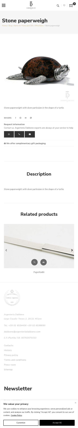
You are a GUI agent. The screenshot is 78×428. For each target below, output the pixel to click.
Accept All (57, 422)
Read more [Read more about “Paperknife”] (43, 262)
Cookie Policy (16, 415)
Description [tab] (39, 174)
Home (4, 26)
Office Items (39, 26)
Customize (20, 422)
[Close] (75, 402)
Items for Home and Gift (23, 26)
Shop (10, 26)
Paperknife (39, 272)
